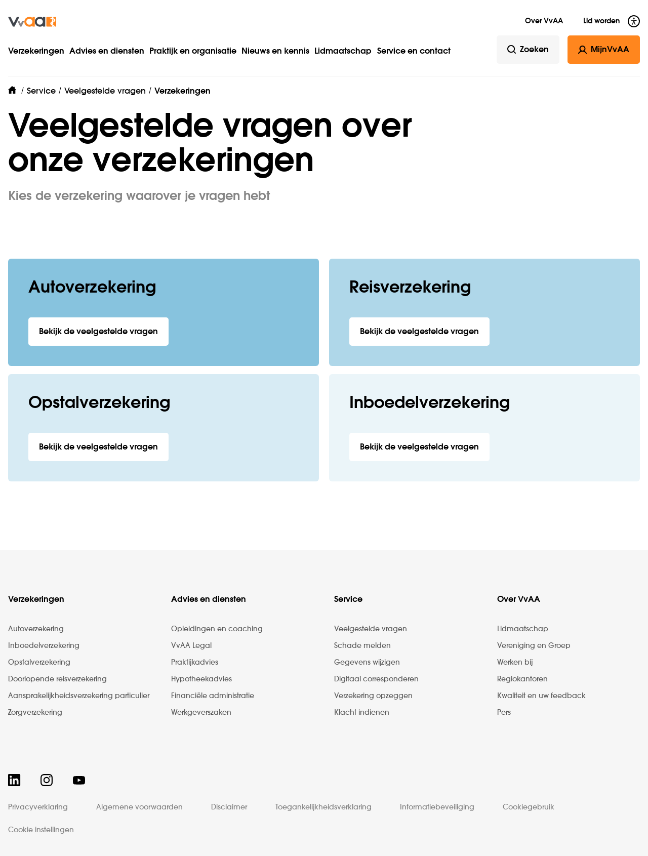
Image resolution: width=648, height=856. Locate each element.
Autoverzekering (36, 629)
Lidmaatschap (343, 52)
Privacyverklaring (38, 807)
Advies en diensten (106, 52)
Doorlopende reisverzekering (57, 679)
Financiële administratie (212, 696)
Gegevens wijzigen (367, 662)
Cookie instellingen (41, 830)
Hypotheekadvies (201, 679)
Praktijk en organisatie (192, 52)
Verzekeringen (36, 52)
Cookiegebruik (528, 807)
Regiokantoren (522, 679)
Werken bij (515, 662)
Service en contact (414, 52)
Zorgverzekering (35, 712)
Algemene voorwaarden (139, 807)
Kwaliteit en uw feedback (541, 696)
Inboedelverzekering (43, 645)
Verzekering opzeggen (373, 696)
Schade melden (362, 645)
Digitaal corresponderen (376, 679)
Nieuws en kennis (275, 52)
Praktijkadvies (194, 662)
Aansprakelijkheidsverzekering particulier (78, 696)
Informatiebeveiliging (437, 807)
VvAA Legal (191, 645)
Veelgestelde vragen (370, 629)
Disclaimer (229, 807)
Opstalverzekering (39, 662)
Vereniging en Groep (534, 645)
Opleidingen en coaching (217, 629)
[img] (32, 22)
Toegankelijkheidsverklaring (323, 807)
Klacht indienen (361, 712)
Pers (504, 712)
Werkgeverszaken (201, 712)
